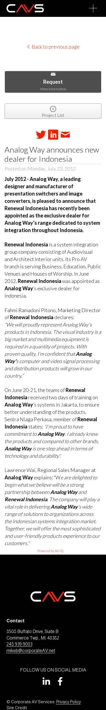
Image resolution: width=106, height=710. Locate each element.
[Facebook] (60, 681)
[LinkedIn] (46, 681)
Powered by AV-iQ (51, 551)
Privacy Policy (68, 701)
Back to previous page (53, 47)
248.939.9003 (19, 644)
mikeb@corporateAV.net (31, 650)
